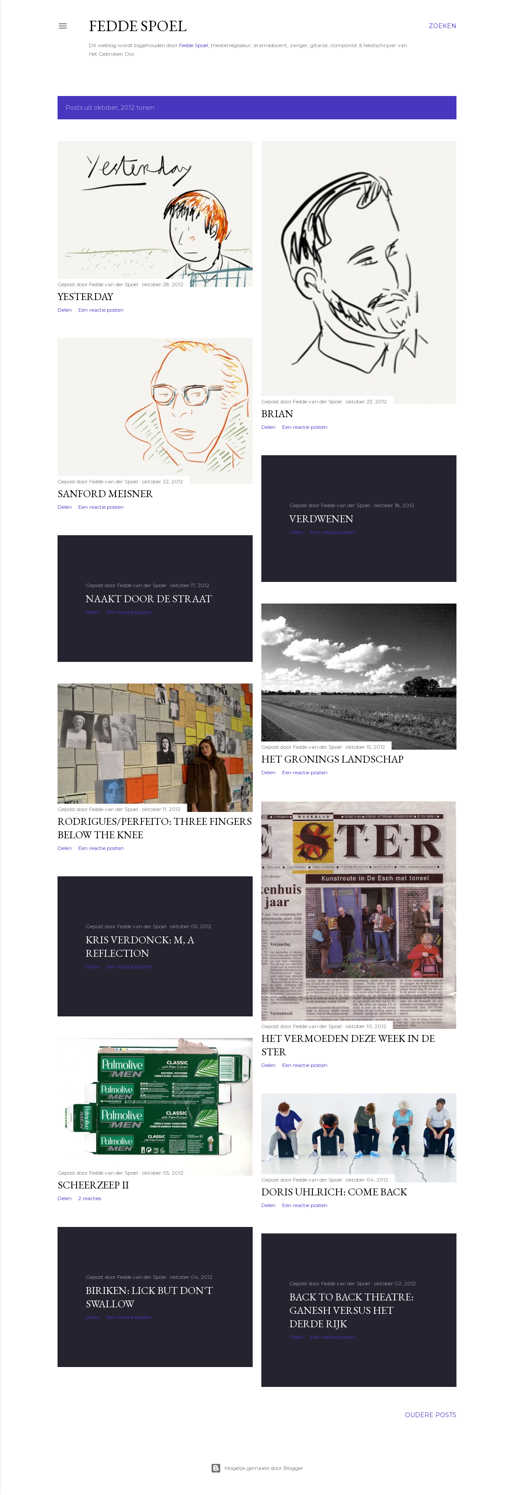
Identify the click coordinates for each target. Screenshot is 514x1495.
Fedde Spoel (137, 26)
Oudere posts (430, 1415)
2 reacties (89, 1198)
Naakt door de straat (149, 598)
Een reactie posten (101, 310)
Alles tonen (425, 108)
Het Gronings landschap (332, 759)
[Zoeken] (442, 26)
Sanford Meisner (105, 493)
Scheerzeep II (93, 1185)
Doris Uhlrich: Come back (334, 1191)
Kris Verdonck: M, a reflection (140, 946)
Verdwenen (321, 518)
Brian (277, 413)
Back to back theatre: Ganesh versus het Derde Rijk (351, 1310)
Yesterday (85, 296)
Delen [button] (65, 310)
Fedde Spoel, (194, 45)
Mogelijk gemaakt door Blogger (257, 1468)
